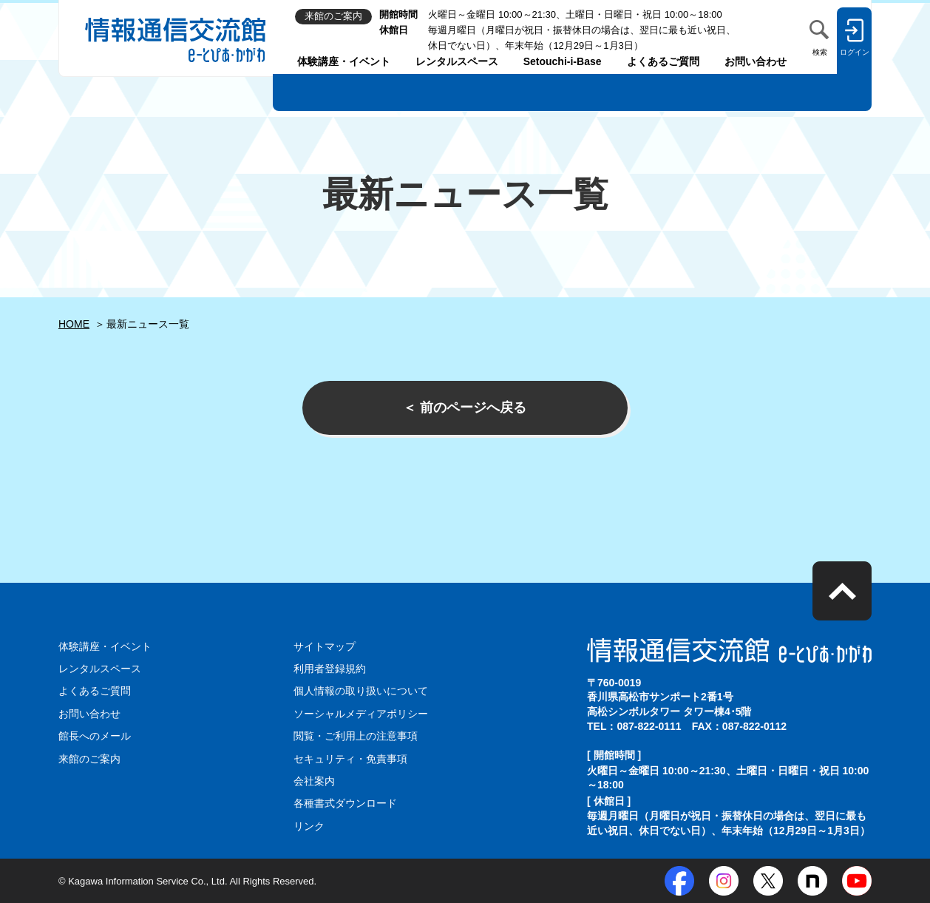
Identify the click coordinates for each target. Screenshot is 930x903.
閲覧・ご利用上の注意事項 (355, 736)
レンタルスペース (456, 61)
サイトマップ (324, 646)
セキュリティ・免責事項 (350, 759)
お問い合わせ (755, 61)
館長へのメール (94, 736)
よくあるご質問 (663, 61)
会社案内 (314, 781)
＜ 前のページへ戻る (464, 407)
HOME (73, 324)
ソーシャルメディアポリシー (360, 714)
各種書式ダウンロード (345, 803)
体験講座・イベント (343, 61)
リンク (309, 826)
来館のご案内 (89, 759)
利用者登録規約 (329, 668)
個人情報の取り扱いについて (360, 691)
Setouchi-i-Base (562, 61)
